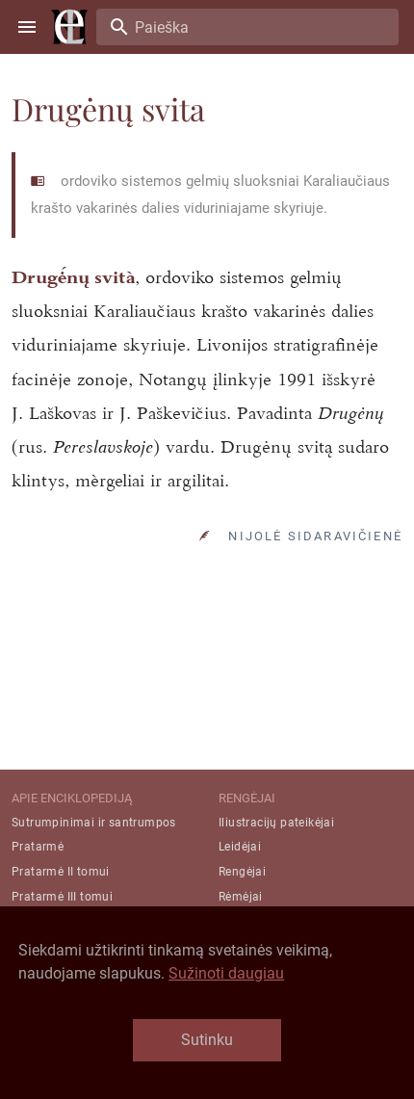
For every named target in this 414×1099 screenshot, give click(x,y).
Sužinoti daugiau (226, 973)
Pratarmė (38, 846)
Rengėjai (242, 871)
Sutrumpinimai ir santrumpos (94, 822)
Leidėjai (240, 846)
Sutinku (207, 1040)
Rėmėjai (241, 896)
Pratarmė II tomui (61, 871)
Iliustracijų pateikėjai (276, 822)
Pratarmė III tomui (62, 896)
